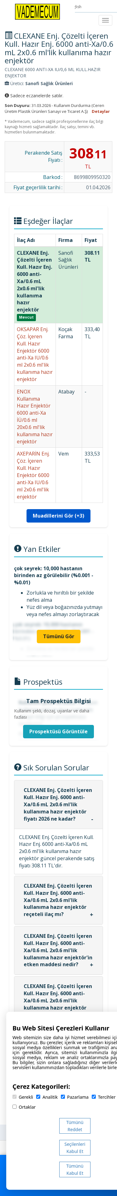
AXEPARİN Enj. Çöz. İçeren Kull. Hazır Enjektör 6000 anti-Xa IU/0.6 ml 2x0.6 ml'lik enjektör (33, 475)
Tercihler (103, 1097)
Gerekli (22, 1097)
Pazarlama (75, 1097)
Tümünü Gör (58, 636)
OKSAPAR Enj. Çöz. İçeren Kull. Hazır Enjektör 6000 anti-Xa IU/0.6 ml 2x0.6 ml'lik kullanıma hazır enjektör (35, 354)
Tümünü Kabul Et (75, 1169)
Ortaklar (24, 1107)
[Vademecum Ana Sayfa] (37, 11)
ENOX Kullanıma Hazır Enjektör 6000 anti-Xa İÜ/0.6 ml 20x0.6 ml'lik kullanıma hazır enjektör (35, 416)
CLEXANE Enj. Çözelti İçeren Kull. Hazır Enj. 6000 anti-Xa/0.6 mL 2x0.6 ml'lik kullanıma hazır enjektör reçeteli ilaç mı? (58, 900)
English (75, 6)
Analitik (47, 1097)
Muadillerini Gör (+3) (58, 515)
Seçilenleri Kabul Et (75, 1147)
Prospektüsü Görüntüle (58, 731)
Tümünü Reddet (75, 1125)
